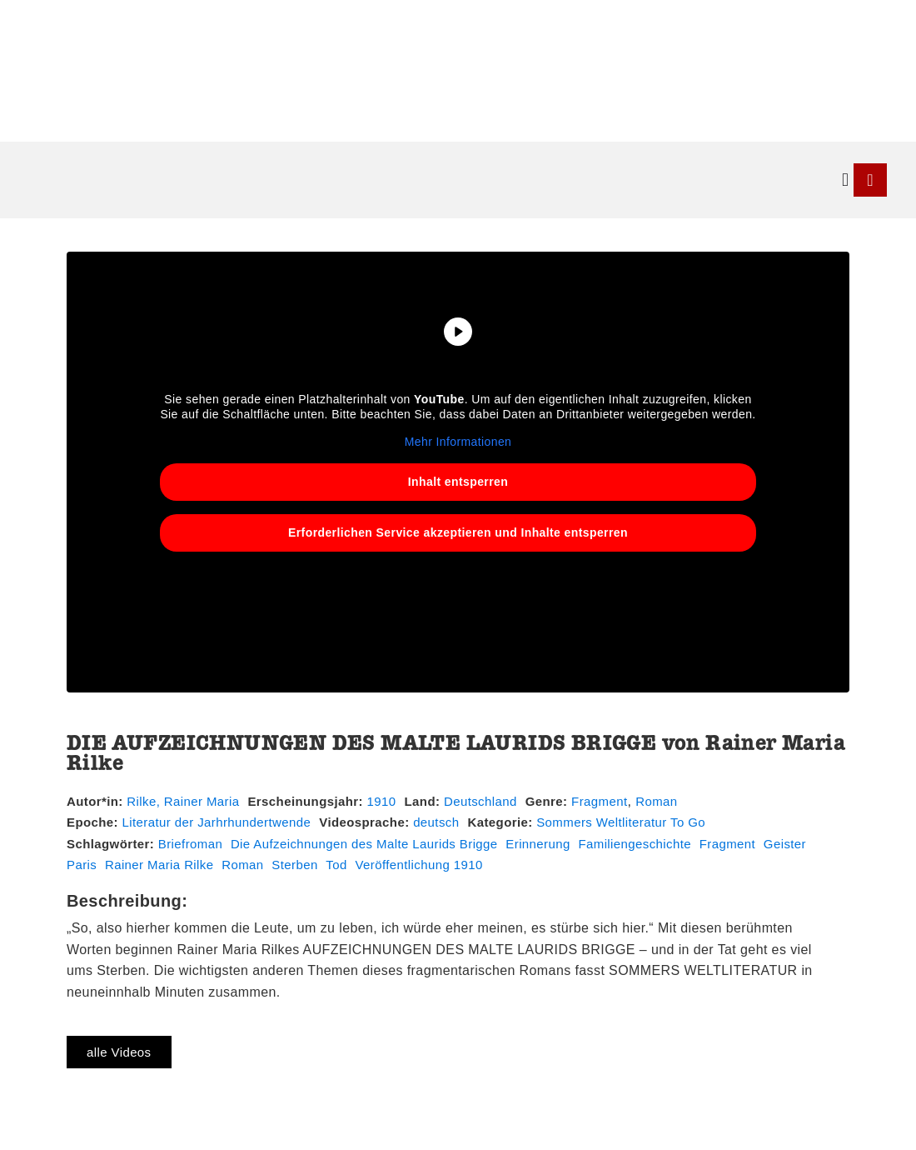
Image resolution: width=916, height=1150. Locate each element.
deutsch (436, 822)
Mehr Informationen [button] (458, 441)
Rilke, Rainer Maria (183, 801)
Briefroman (190, 844)
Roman (656, 801)
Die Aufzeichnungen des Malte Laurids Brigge (364, 844)
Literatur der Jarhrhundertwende (216, 822)
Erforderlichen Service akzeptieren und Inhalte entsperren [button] (458, 531)
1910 (381, 801)
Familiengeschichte (634, 844)
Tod (336, 865)
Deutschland (480, 801)
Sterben (294, 865)
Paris (82, 865)
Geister (785, 844)
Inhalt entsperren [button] (458, 481)
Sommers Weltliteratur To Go (620, 822)
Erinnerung (537, 844)
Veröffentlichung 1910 (418, 865)
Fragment (599, 801)
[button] (846, 179)
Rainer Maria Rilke (159, 865)
